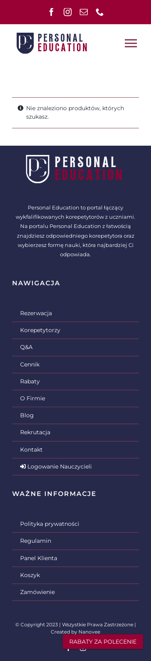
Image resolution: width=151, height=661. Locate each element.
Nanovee (89, 632)
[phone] (100, 12)
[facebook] (52, 12)
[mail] (84, 12)
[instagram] (68, 12)
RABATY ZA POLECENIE (103, 641)
